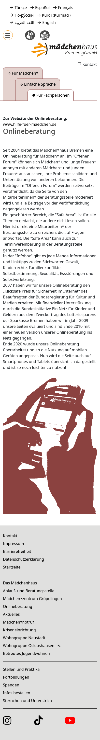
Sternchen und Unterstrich (27, 700)
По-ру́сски (23, 15)
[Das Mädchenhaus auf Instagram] (7, 723)
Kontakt (87, 64)
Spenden (11, 685)
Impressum (13, 543)
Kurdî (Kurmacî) (56, 15)
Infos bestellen (16, 692)
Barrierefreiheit (17, 551)
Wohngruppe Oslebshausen (28, 645)
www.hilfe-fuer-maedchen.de (30, 124)
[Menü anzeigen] (8, 35)
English (49, 22)
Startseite (12, 567)
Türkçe (20, 7)
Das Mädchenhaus (20, 583)
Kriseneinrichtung (19, 630)
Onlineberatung (17, 606)
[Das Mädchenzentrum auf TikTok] (38, 723)
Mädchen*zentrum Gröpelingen (32, 598)
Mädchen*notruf (18, 622)
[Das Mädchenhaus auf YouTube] (70, 723)
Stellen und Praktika (21, 669)
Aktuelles (11, 614)
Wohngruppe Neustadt (24, 637)
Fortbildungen (16, 677)
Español (42, 7)
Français (65, 7)
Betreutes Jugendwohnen (26, 653)
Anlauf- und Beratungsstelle (28, 590)
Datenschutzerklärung (23, 559)
